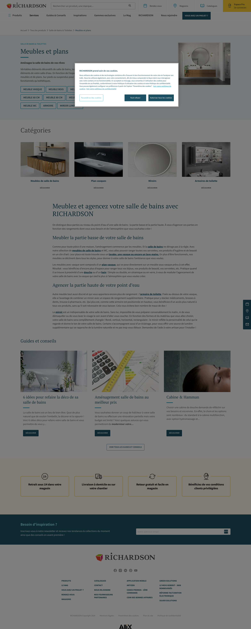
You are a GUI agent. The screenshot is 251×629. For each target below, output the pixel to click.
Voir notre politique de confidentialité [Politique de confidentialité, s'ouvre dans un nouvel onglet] (101, 89)
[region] (127, 85)
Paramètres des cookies (91, 98)
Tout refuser (135, 98)
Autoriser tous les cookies (161, 98)
